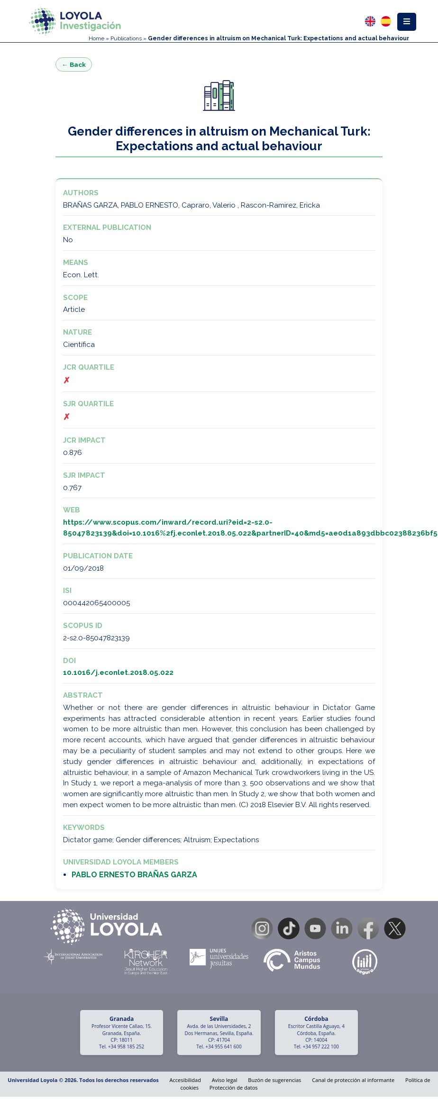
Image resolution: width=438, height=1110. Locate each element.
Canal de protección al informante (353, 1079)
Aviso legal (224, 1079)
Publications (126, 38)
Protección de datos (234, 1087)
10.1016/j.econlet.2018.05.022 (118, 672)
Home (96, 38)
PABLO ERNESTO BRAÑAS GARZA (134, 874)
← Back (74, 64)
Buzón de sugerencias (274, 1079)
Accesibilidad (185, 1079)
